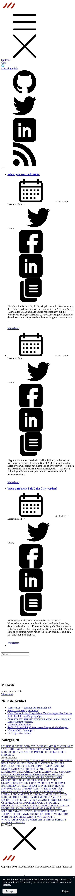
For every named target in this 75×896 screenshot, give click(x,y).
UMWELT (27, 814)
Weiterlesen (13, 328)
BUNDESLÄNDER (12, 766)
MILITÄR (23, 800)
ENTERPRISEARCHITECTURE (42, 769)
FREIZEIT (51, 774)
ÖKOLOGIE (56, 800)
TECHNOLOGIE (11, 814)
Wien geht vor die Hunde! (23, 174)
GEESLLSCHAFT (26, 777)
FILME (25, 774)
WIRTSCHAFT (47, 746)
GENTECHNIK (53, 777)
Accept (10, 891)
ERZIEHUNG (47, 771)
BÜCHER (64, 746)
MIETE (56, 797)
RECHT (6, 808)
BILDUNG (65, 760)
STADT (29, 811)
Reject (65, 891)
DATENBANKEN (54, 766)
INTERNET (48, 785)
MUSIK (34, 800)
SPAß (49, 808)
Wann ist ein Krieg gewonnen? (22, 710)
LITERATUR (10, 752)
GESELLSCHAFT (26, 746)
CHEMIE (29, 766)
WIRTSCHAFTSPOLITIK (15, 819)
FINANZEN (37, 774)
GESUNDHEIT (10, 783)
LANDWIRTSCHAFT (52, 791)
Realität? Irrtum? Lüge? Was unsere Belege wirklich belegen (37, 727)
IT (57, 785)
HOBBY (60, 783)
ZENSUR (19, 822)
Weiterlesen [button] (7, 694)
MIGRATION (9, 800)
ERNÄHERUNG (10, 771)
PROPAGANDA (41, 805)
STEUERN (40, 811)
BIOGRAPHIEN (18, 763)
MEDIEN (7, 754)
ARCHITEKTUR (11, 760)
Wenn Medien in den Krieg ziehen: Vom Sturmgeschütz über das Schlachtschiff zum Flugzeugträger (39, 714)
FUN (60, 774)
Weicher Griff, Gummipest (20, 730)
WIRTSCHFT (38, 819)
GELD (40, 777)
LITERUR (24, 797)
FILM (17, 774)
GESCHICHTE (27, 780)
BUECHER (57, 763)
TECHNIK (61, 811)
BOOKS (32, 763)
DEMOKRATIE (10, 769)
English (14, 68)
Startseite (6, 60)
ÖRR (67, 800)
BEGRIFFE (53, 760)
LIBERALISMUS (43, 794)
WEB (5, 816)
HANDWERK (39, 783)
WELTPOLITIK (18, 816)
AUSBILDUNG (30, 760)
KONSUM (7, 788)
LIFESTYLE (60, 794)
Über (3, 62)
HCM (51, 783)
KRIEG (18, 788)
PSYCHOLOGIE (60, 805)
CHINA (39, 766)
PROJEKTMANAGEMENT (16, 805)
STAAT (19, 811)
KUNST (35, 791)
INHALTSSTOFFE (30, 785)
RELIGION (18, 808)
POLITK (54, 802)
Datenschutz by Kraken (19, 724)
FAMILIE (7, 774)
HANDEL (25, 783)
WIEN (51, 749)
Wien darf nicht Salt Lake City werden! (32, 488)
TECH (51, 811)
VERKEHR (26, 752)
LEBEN (6, 794)
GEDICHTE (8, 777)
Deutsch (5, 68)
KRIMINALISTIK (33, 788)
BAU (42, 760)
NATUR (44, 800)
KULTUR (59, 752)
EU (57, 771)
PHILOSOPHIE (27, 802)
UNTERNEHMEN (43, 814)
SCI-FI (40, 808)
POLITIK (8, 746)
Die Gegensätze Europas (19, 733)
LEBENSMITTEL (35, 749)
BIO (60, 749)
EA (21, 769)
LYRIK (35, 797)
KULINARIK (9, 791)
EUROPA (66, 771)
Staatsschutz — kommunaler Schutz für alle (29, 707)
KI (62, 785)
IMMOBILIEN (43, 752)
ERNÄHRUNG (14, 749)
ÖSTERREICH (10, 802)
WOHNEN (7, 822)
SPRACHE (7, 811)
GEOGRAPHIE (10, 780)
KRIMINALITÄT (53, 788)
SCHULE (30, 808)
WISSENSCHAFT (56, 819)
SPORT (57, 808)
